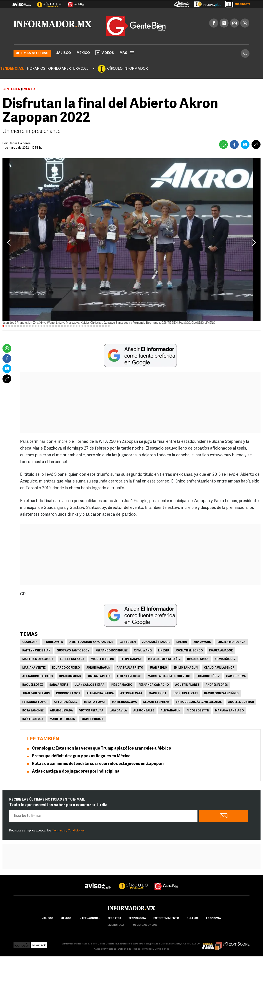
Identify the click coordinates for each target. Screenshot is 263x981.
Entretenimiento (166, 918)
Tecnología (137, 918)
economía (213, 918)
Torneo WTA (53, 642)
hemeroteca (115, 925)
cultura (192, 918)
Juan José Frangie (156, 642)
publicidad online (144, 925)
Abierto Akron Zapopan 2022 (91, 642)
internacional (89, 918)
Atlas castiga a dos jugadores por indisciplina (76, 771)
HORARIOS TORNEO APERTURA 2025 (57, 69)
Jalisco (63, 53)
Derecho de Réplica (129, 949)
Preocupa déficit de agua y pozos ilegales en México (81, 756)
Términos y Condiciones (68, 830)
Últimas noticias (32, 53)
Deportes (114, 918)
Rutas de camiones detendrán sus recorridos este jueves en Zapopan (98, 764)
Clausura (30, 642)
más (127, 53)
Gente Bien (11, 89)
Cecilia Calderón (20, 143)
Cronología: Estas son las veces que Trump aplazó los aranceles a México (101, 748)
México (83, 53)
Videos (104, 52)
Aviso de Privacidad (105, 949)
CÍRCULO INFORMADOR (127, 69)
